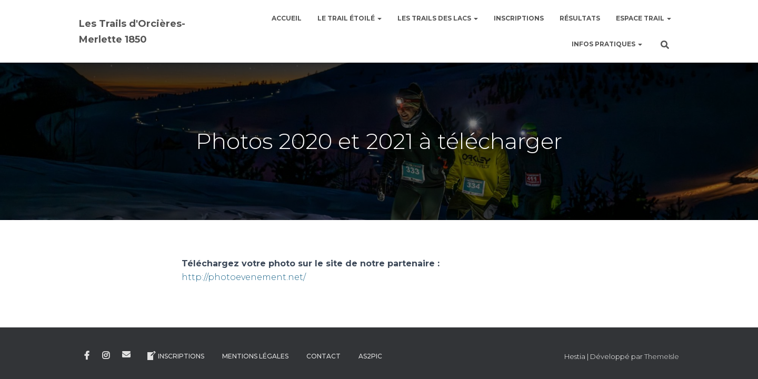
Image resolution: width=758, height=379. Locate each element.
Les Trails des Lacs (437, 18)
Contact (323, 356)
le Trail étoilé (349, 18)
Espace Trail (643, 18)
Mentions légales (255, 356)
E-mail (126, 354)
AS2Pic (370, 356)
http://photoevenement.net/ (244, 277)
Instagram (106, 356)
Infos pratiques (607, 44)
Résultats (580, 18)
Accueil (287, 18)
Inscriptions (519, 18)
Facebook (87, 356)
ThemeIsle (661, 356)
